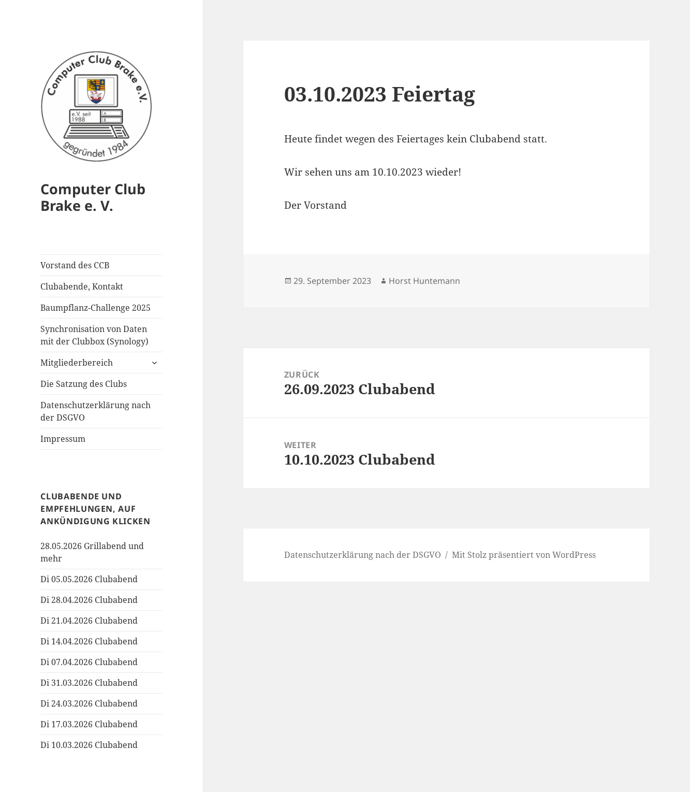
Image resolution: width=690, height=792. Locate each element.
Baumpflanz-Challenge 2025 (95, 307)
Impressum (62, 438)
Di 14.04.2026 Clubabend (89, 641)
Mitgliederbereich (76, 362)
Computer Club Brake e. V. (92, 197)
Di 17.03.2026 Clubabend (89, 724)
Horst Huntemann (424, 280)
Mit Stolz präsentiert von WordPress (524, 554)
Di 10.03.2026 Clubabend (89, 745)
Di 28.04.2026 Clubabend (89, 600)
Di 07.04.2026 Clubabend (89, 662)
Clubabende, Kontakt (81, 286)
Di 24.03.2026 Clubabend (89, 703)
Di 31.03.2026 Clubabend (89, 682)
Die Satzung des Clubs (83, 384)
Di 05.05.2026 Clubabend (89, 579)
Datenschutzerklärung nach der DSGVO (95, 411)
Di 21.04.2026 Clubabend (89, 620)
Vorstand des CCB (74, 265)
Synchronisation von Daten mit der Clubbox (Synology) (94, 335)
